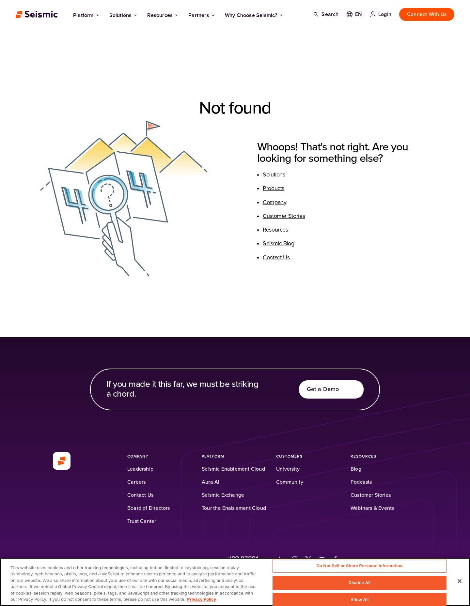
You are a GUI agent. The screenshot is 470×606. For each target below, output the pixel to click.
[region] (235, 582)
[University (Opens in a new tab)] (288, 469)
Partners (201, 15)
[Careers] (136, 482)
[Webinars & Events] (372, 508)
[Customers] (289, 456)
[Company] (138, 456)
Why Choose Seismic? (254, 15)
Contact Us (276, 257)
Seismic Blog (278, 243)
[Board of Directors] (148, 508)
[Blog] (356, 469)
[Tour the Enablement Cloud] (234, 508)
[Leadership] (140, 469)
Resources (162, 15)
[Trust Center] (141, 521)
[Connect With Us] (426, 14)
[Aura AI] (210, 482)
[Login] (380, 14)
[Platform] (213, 456)
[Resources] (363, 456)
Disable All (360, 582)
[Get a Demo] (331, 389)
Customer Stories (284, 216)
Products (273, 188)
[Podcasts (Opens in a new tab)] (361, 482)
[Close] (459, 581)
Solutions (123, 15)
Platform (86, 15)
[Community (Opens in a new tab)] (289, 482)
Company (274, 202)
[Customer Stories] (371, 495)
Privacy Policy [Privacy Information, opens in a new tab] (201, 599)
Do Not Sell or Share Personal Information (359, 565)
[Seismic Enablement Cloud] (233, 469)
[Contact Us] (140, 495)
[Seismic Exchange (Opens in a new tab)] (223, 495)
